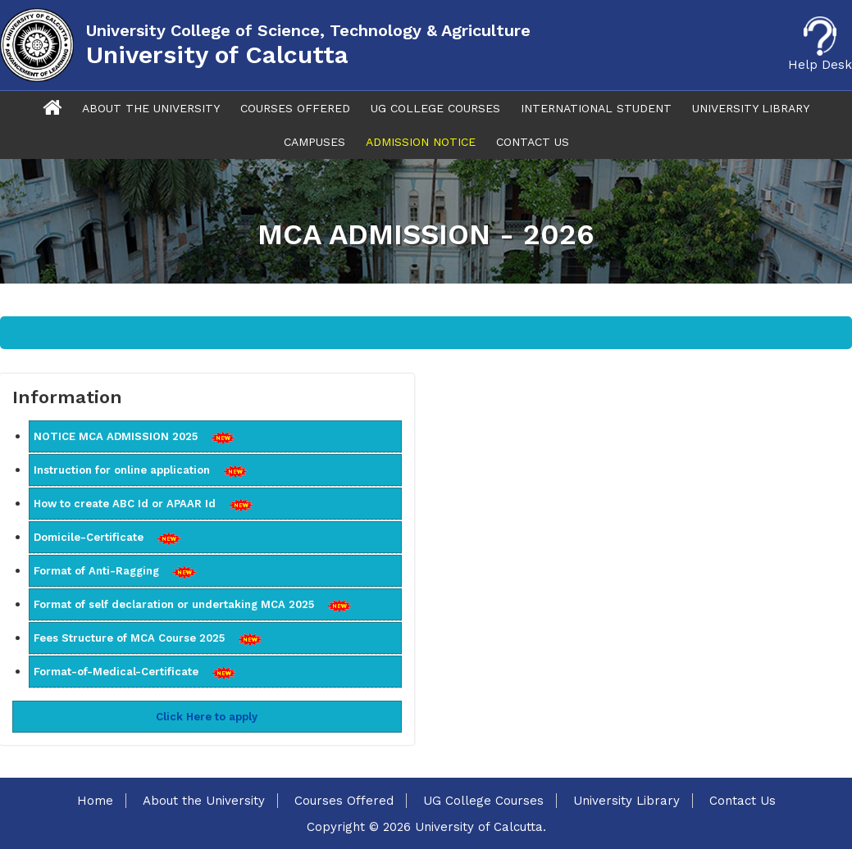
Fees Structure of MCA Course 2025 (148, 638)
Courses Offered (295, 108)
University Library (750, 108)
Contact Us (532, 141)
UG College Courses (435, 108)
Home (95, 800)
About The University (151, 108)
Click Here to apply (206, 717)
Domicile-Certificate (107, 537)
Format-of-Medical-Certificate (135, 672)
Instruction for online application (141, 470)
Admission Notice (421, 141)
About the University (204, 800)
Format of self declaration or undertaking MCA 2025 (193, 604)
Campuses (314, 141)
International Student (596, 108)
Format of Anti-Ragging (115, 571)
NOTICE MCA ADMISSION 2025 (134, 436)
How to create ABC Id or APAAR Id (143, 504)
